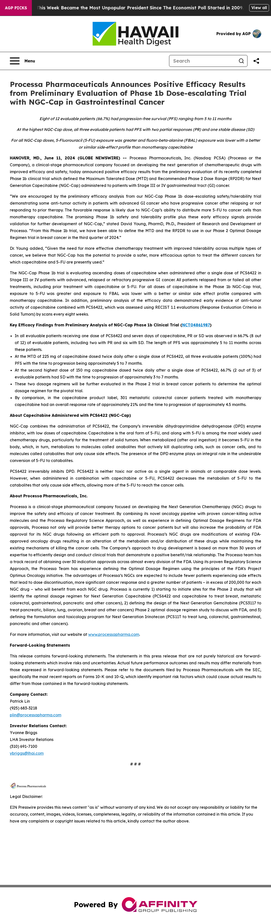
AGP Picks (16, 7)
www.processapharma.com (113, 634)
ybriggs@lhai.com (27, 753)
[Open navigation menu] (22, 61)
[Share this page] (256, 61)
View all (259, 7)
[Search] (202, 61)
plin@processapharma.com (35, 714)
